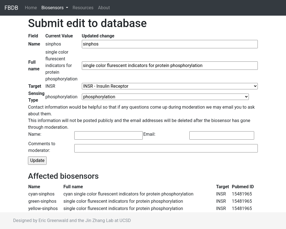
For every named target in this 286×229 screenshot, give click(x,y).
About (104, 7)
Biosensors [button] (53, 7)
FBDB (11, 7)
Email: (149, 134)
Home (32, 7)
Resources (83, 7)
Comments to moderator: (41, 147)
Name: (34, 134)
